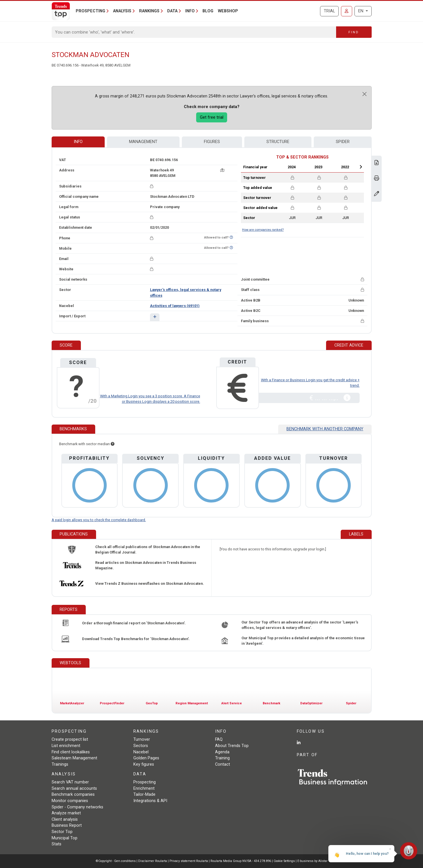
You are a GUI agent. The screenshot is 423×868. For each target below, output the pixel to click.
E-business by (312, 861)
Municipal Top (64, 838)
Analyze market (66, 813)
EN (361, 11)
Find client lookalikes (71, 752)
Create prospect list (70, 739)
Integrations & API (150, 800)
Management (143, 141)
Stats (56, 844)
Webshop (228, 11)
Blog (207, 11)
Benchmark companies (73, 794)
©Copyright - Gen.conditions (116, 861)
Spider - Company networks (77, 807)
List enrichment (66, 745)
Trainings (60, 764)
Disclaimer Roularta (152, 861)
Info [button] (190, 11)
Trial (329, 11)
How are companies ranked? (263, 230)
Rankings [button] (149, 11)
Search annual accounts (74, 788)
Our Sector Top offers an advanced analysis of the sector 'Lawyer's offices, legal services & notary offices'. (299, 625)
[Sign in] (346, 11)
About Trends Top (232, 745)
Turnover (141, 739)
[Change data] (376, 194)
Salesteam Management (74, 758)
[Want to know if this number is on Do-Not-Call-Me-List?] (231, 237)
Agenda (222, 752)
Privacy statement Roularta (188, 861)
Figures (212, 141)
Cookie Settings (285, 861)
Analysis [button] (122, 11)
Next (361, 166)
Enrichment (144, 788)
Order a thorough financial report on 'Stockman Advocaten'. (134, 623)
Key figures (143, 764)
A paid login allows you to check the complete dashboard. (99, 520)
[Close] (364, 94)
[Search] (194, 32)
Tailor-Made (144, 794)
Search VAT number (70, 782)
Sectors (140, 745)
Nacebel (141, 752)
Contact (222, 764)
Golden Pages (146, 758)
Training (222, 758)
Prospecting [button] (90, 11)
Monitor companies (70, 800)
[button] (154, 317)
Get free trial (211, 117)
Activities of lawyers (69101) (175, 306)
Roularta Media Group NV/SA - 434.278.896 (241, 861)
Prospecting (144, 782)
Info (78, 141)
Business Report (67, 825)
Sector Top (62, 831)
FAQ (219, 739)
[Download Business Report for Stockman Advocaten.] (377, 163)
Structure (277, 141)
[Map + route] (222, 170)
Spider (343, 141)
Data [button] (172, 11)
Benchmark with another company (324, 429)
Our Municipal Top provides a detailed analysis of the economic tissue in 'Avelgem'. (303, 641)
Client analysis (65, 819)
